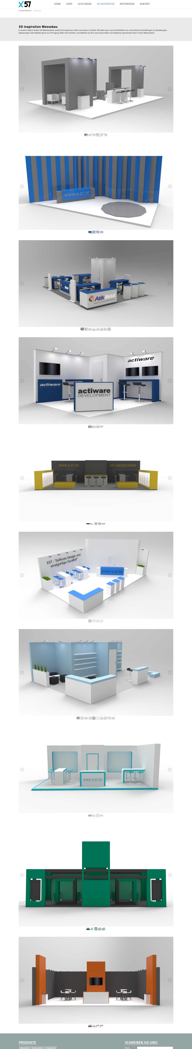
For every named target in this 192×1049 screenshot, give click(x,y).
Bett (38, 997)
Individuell (34, 1006)
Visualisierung (59, 1006)
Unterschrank (25, 1014)
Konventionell (46, 1006)
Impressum (109, 1045)
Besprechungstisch (27, 997)
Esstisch (52, 1010)
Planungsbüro (58, 1014)
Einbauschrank (25, 993)
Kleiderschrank (37, 989)
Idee (30, 1018)
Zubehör (23, 1023)
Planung (36, 1014)
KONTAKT (145, 4)
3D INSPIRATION (106, 4)
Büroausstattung (49, 997)
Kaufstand (55, 1018)
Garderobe (43, 1023)
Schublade (33, 1023)
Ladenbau (23, 1006)
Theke (53, 993)
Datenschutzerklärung (158, 1024)
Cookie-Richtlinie (150, 1045)
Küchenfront (24, 1002)
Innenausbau (60, 1002)
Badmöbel (42, 1010)
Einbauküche (50, 989)
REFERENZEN (127, 4)
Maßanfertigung (56, 1023)
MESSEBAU (37, 11)
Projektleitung (37, 1002)
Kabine (33, 1010)
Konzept (23, 1018)
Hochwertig (24, 1027)
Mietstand (44, 1018)
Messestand (24, 989)
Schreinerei (46, 1014)
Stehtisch (61, 1010)
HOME (57, 4)
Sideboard (37, 993)
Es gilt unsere (152, 1024)
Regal (46, 993)
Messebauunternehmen (40, 1027)
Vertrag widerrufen (166, 1045)
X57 (36, 1018)
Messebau (49, 1002)
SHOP (69, 4)
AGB (116, 1045)
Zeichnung (24, 1010)
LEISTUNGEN (85, 4)
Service (54, 1027)
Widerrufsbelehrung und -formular (131, 1045)
